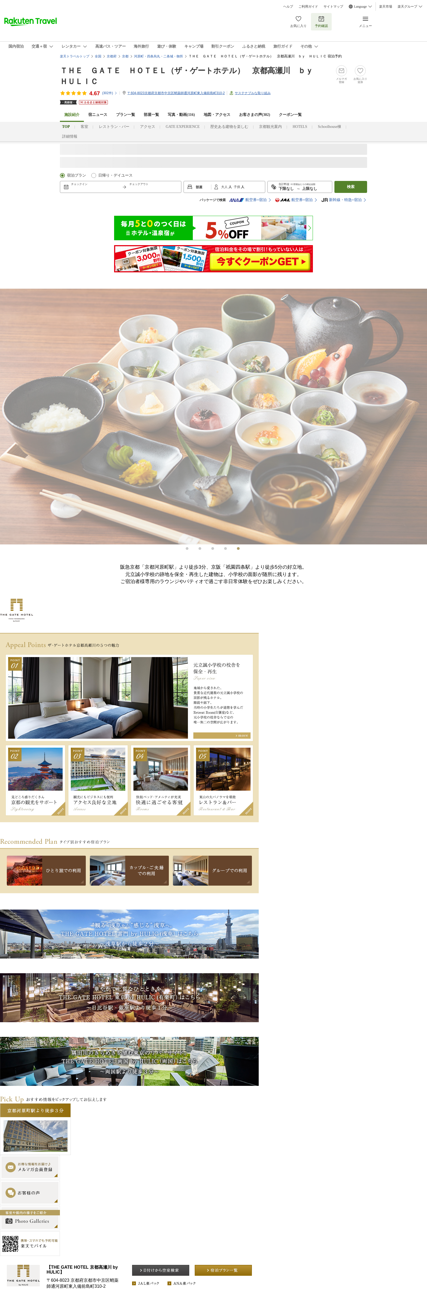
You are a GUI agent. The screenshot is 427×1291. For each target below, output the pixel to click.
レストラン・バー (114, 127)
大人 (224, 187)
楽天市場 (385, 6)
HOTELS (299, 127)
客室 (84, 127)
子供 (237, 187)
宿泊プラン (76, 175)
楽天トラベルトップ (74, 56)
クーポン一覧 (290, 115)
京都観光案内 (270, 127)
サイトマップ (333, 6)
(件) (109, 93)
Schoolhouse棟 (329, 127)
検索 (351, 187)
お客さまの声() (254, 115)
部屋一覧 (151, 115)
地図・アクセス (217, 115)
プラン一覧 (125, 115)
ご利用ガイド (308, 6)
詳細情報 (69, 136)
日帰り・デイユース (115, 175)
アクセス (147, 127)
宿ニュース (97, 115)
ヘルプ (288, 6)
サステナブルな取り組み (253, 93)
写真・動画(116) (181, 115)
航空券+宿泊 (248, 200)
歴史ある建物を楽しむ (229, 127)
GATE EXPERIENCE (183, 127)
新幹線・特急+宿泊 (341, 200)
